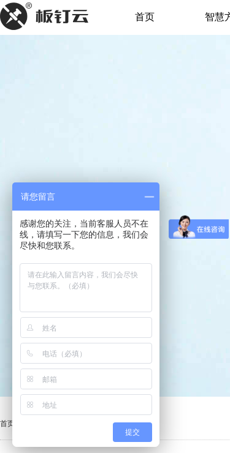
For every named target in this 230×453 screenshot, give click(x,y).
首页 (145, 17)
